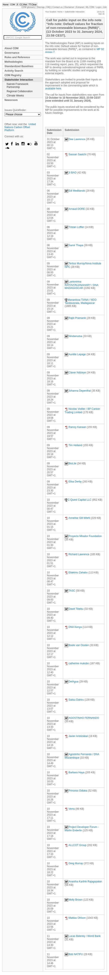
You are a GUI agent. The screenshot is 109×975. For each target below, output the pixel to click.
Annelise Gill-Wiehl (77, 517)
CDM (12, 4)
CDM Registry (12, 75)
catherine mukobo (77, 663)
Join (105, 7)
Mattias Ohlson (75, 917)
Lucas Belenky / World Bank (83, 936)
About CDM (11, 48)
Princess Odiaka (76, 790)
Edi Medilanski (75, 190)
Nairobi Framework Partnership (17, 86)
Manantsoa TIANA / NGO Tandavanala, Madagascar (81, 301)
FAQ (48, 7)
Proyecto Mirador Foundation (83, 536)
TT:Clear (32, 4)
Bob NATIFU (74, 954)
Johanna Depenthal (78, 390)
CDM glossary (28, 7)
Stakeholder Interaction (18, 79)
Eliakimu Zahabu (76, 572)
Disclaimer (69, 7)
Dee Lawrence (75, 139)
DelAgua (71, 681)
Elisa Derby (73, 481)
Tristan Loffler (74, 227)
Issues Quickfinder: (15, 110)
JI (17, 4)
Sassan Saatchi (75, 154)
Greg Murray (74, 863)
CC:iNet (23, 4)
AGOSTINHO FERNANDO (82, 717)
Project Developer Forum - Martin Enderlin (82, 829)
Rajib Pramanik (75, 318)
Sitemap (41, 7)
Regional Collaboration (20, 91)
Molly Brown (73, 899)
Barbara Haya (74, 772)
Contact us (57, 7)
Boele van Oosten (77, 645)
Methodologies (13, 61)
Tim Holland (73, 445)
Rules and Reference (17, 57)
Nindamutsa (73, 336)
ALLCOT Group (75, 845)
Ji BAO (70, 172)
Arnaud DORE (75, 208)
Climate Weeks (15, 95)
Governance (11, 52)
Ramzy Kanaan (75, 427)
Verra (70, 808)
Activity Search (13, 70)
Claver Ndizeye (75, 372)
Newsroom (11, 100)
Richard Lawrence (77, 554)
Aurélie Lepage (75, 354)
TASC (70, 590)
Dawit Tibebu (74, 608)
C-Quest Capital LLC (78, 499)
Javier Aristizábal (76, 736)
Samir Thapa (74, 245)
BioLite (70, 463)
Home (6, 4)
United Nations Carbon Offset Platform (20, 127)
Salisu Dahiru (74, 699)
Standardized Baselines (18, 66)
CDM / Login (94, 7)
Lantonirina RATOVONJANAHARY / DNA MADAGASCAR (81, 285)
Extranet (80, 7)
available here (53, 88)
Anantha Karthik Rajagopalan (83, 881)
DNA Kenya (73, 627)
